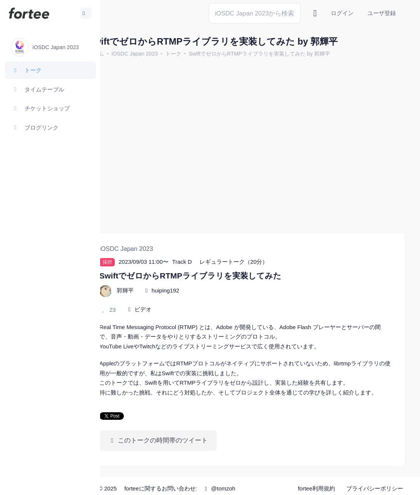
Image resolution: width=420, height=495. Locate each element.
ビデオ (172, 295)
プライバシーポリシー (374, 483)
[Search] (255, 13)
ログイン (342, 13)
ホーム (125, 54)
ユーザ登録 (382, 13)
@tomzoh (248, 483)
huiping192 (194, 276)
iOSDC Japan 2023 (164, 54)
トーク (202, 54)
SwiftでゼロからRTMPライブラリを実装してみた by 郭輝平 (288, 54)
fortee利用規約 (316, 483)
